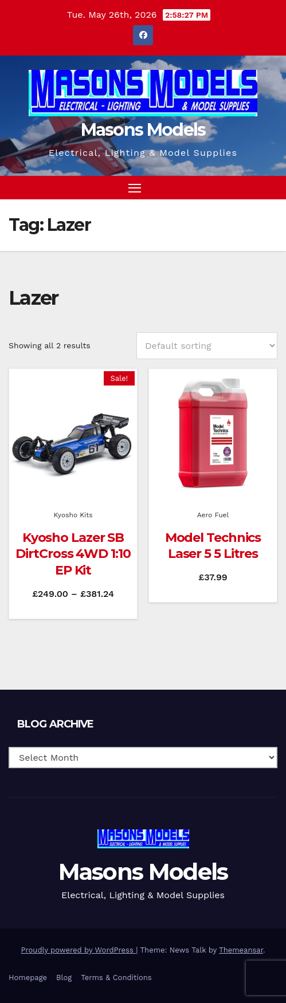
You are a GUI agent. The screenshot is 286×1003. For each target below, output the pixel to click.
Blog (64, 977)
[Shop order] (206, 345)
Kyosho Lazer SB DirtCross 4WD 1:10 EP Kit (72, 554)
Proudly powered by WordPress (78, 950)
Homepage (28, 977)
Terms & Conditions (116, 977)
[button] (248, 187)
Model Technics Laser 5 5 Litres (213, 546)
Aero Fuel (213, 515)
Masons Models (143, 129)
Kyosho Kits (72, 515)
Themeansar (241, 950)
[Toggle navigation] (134, 188)
